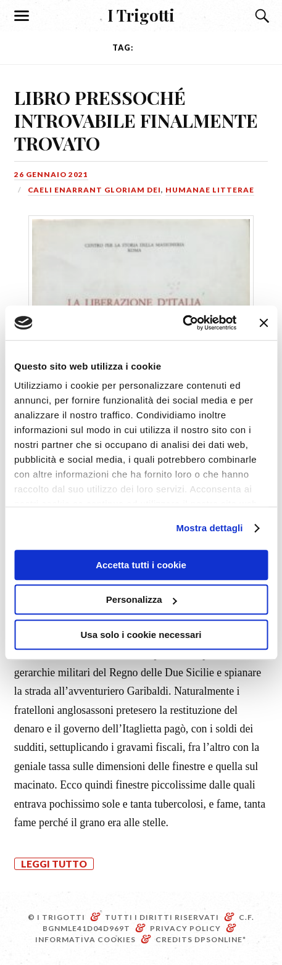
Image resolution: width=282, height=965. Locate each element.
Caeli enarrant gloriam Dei (94, 189)
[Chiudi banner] (263, 322)
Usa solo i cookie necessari (141, 634)
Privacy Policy (185, 928)
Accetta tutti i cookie (141, 565)
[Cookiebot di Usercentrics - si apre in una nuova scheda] (182, 323)
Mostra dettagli (209, 528)
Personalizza (141, 599)
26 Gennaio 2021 (51, 174)
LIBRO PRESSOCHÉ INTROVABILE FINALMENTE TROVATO (136, 120)
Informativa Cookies (85, 939)
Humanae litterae (209, 189)
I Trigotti (141, 14)
